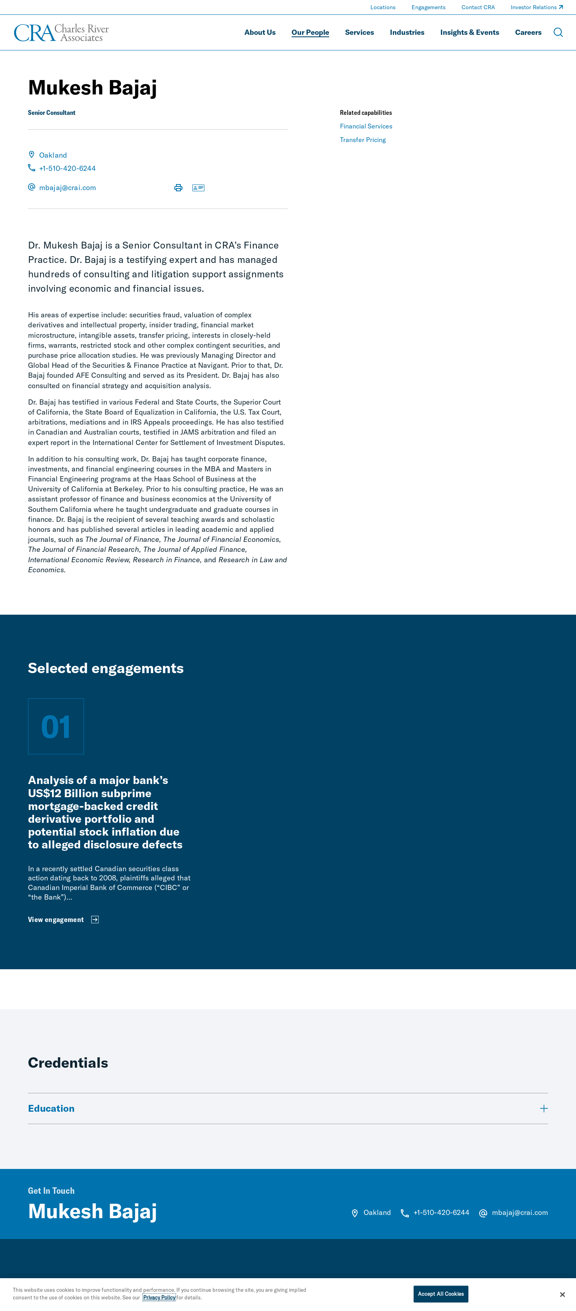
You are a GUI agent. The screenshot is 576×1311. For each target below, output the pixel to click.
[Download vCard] (198, 188)
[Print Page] (178, 188)
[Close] (562, 1294)
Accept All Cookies (441, 1294)
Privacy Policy (159, 1298)
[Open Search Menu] (558, 32)
